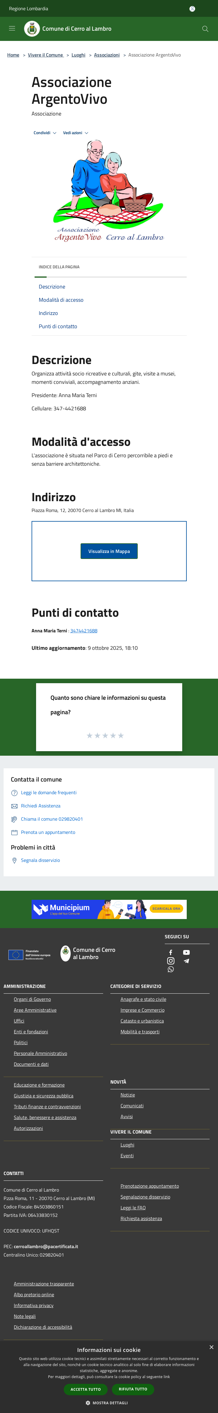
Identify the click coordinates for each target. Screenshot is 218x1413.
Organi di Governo (32, 999)
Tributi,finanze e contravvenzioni (47, 1106)
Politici (21, 1042)
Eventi (127, 1155)
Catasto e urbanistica (142, 1020)
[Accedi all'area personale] (192, 9)
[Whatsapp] (171, 969)
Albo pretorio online (34, 1294)
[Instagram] (171, 961)
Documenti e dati (31, 1064)
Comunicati (132, 1105)
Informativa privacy (34, 1305)
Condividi (46, 133)
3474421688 (83, 630)
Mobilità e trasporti (140, 1031)
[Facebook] (171, 952)
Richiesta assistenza (141, 1218)
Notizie (128, 1094)
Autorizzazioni (28, 1128)
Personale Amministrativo (40, 1053)
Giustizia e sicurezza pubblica (43, 1095)
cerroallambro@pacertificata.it (46, 1246)
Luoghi (78, 54)
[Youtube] (186, 952)
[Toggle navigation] (12, 28)
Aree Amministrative (35, 1009)
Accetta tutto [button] (86, 1389)
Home (13, 54)
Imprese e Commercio (142, 1009)
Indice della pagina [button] (59, 267)
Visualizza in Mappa (109, 551)
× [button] (211, 1347)
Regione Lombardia (28, 8)
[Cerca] (205, 28)
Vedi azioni (76, 133)
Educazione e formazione (39, 1084)
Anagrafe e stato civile (143, 999)
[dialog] (109, 1377)
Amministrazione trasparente (44, 1283)
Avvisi (127, 1116)
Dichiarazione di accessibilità (43, 1327)
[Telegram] (186, 961)
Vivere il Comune (46, 54)
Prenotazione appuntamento (150, 1185)
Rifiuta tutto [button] (133, 1389)
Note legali (25, 1316)
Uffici (19, 1020)
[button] (109, 1403)
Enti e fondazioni (31, 1031)
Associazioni (107, 54)
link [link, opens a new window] (167, 1376)
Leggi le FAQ (133, 1207)
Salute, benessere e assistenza (45, 1117)
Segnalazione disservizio (145, 1196)
